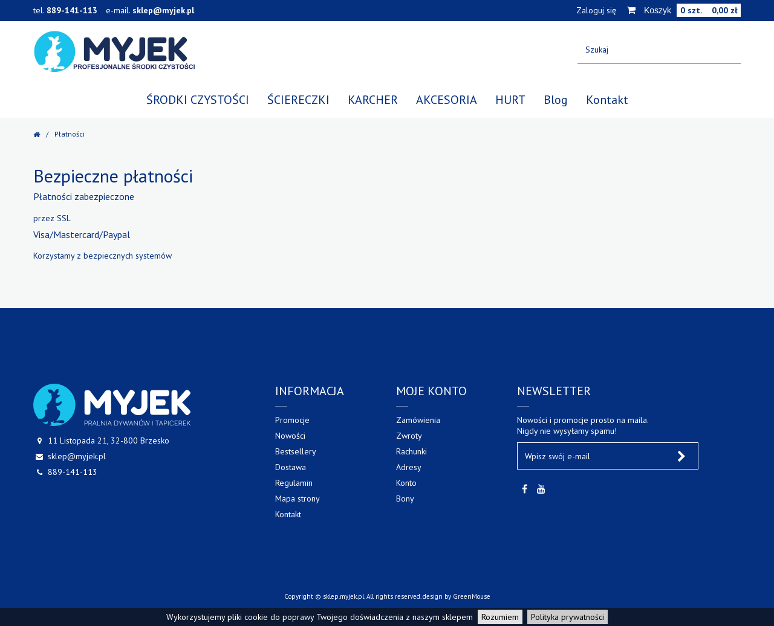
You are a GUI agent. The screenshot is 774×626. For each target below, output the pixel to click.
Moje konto (431, 391)
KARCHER (373, 100)
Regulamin (294, 482)
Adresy (408, 467)
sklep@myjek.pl (163, 10)
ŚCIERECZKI (298, 100)
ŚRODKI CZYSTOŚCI (197, 100)
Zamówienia (418, 420)
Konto (406, 482)
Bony (405, 498)
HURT (510, 100)
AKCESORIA (446, 100)
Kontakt (607, 100)
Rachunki (411, 451)
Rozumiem (500, 616)
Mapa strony (297, 498)
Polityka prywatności (567, 616)
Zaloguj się (596, 10)
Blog (556, 100)
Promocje (292, 420)
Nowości (290, 435)
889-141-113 (72, 10)
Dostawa (290, 467)
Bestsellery (295, 451)
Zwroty (409, 435)
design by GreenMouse (456, 596)
